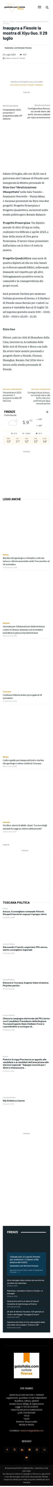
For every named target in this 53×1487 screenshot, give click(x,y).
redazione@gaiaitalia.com (32, 1430)
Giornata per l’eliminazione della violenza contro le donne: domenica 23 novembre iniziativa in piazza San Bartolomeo (24, 629)
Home (5, 21)
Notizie (5, 1056)
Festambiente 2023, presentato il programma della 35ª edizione (12, 396)
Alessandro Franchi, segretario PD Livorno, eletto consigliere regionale (25, 948)
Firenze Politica (8, 980)
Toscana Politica (9, 1097)
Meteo (6, 555)
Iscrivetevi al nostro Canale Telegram (26, 85)
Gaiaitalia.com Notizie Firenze (24, 1265)
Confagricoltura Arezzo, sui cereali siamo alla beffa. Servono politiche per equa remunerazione (39, 398)
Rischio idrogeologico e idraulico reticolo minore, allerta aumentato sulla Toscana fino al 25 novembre (26, 561)
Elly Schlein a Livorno (14, 1100)
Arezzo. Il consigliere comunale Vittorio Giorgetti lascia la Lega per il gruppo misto (25, 912)
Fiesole (12, 21)
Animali (6, 822)
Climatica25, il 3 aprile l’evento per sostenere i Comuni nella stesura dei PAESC (25, 1259)
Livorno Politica (9, 944)
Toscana (7, 691)
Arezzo (5, 908)
